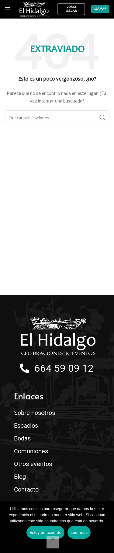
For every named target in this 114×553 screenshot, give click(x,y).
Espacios (27, 425)
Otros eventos (34, 464)
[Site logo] (34, 9)
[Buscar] (57, 117)
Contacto (28, 489)
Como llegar (71, 9)
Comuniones (31, 451)
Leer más (79, 532)
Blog (20, 476)
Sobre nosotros (34, 412)
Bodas (24, 438)
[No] (53, 542)
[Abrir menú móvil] (8, 9)
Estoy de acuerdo (45, 532)
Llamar (100, 9)
